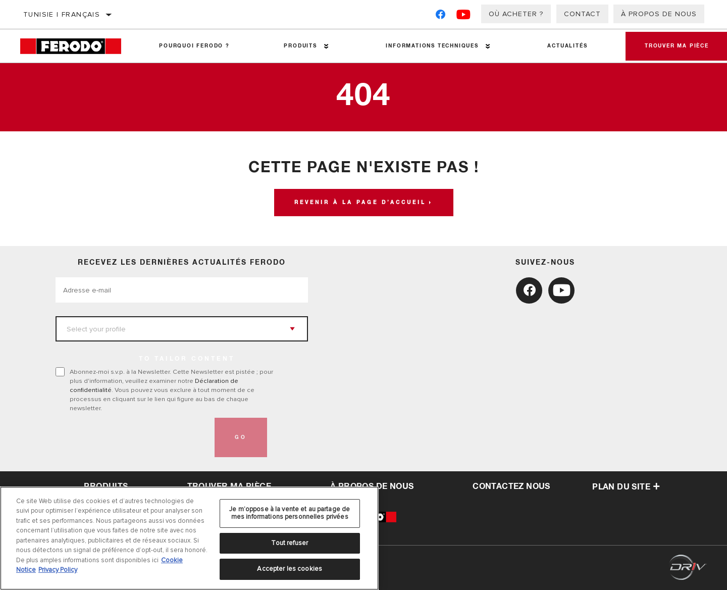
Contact (582, 14)
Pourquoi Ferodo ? (194, 45)
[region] (189, 538)
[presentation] (132, 437)
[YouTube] (463, 16)
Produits (299, 45)
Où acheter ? (516, 14)
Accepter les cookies (289, 569)
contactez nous (511, 486)
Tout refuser (289, 543)
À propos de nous (659, 14)
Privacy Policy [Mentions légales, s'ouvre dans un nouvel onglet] (57, 570)
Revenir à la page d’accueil (360, 202)
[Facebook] (440, 16)
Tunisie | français (61, 14)
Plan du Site (626, 487)
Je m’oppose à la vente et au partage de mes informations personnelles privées (289, 513)
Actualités (566, 45)
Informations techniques (431, 45)
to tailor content (187, 359)
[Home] (76, 46)
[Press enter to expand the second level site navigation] (326, 46)
